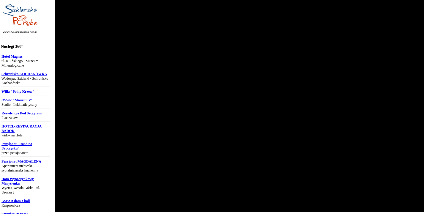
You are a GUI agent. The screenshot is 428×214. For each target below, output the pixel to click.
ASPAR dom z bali (15, 201)
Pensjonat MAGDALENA (21, 161)
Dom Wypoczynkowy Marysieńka (17, 181)
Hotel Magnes (12, 56)
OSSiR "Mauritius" (16, 100)
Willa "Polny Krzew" (17, 91)
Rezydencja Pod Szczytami (21, 113)
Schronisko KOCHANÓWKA (24, 74)
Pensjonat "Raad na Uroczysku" (16, 146)
